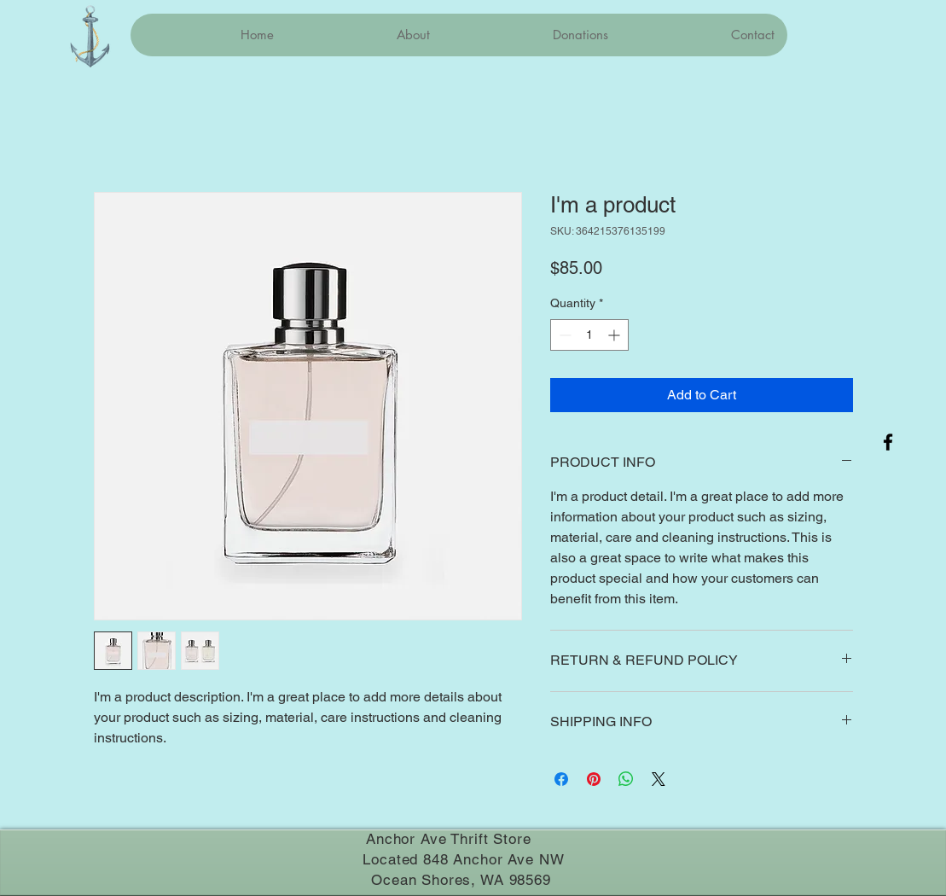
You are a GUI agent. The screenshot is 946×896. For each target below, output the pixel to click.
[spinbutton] (589, 335)
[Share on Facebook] (561, 779)
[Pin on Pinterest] (593, 779)
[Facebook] (888, 442)
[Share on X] (658, 779)
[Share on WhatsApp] (626, 779)
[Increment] (615, 335)
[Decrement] (563, 335)
